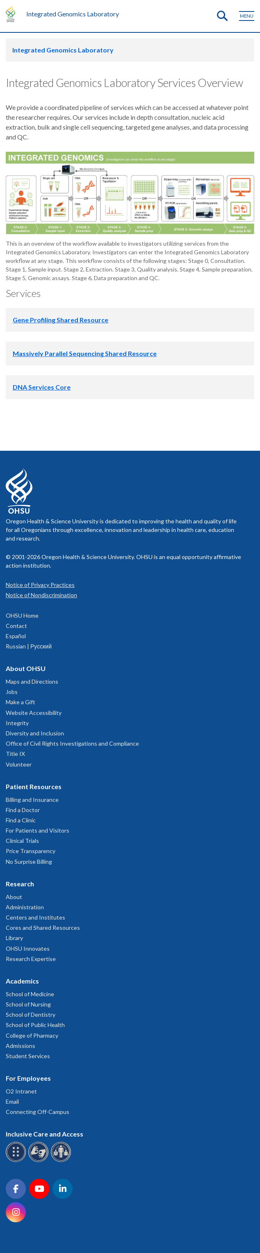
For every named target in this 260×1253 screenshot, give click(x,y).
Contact (16, 625)
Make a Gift (20, 701)
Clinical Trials (22, 840)
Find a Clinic (21, 820)
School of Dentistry (30, 1014)
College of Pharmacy (32, 1035)
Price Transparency (30, 850)
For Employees (28, 1078)
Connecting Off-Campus (37, 1111)
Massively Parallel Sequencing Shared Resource (85, 353)
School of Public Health (35, 1024)
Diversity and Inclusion (35, 733)
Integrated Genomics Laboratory (72, 14)
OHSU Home (22, 615)
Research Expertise (31, 958)
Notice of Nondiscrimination (41, 594)
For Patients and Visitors (37, 830)
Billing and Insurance (32, 799)
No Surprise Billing (29, 861)
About (14, 896)
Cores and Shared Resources (43, 927)
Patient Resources (34, 786)
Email (12, 1101)
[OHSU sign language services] (39, 1160)
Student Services (28, 1055)
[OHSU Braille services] (17, 1160)
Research (20, 884)
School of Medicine (30, 994)
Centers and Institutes (35, 917)
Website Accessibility (34, 712)
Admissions (20, 1045)
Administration (25, 907)
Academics (22, 981)
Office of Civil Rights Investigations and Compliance (72, 743)
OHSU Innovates (28, 948)
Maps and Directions (32, 681)
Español (16, 635)
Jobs (12, 691)
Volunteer (19, 764)
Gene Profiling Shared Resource (60, 320)
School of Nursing (28, 1004)
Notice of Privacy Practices (40, 584)
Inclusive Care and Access (44, 1134)
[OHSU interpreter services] (62, 1160)
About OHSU (26, 668)
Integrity (17, 722)
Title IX (15, 753)
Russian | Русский (29, 646)
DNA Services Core (42, 387)
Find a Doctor (23, 809)
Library (14, 937)
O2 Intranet (21, 1091)
